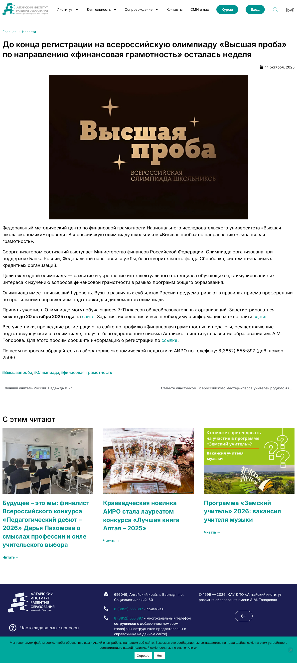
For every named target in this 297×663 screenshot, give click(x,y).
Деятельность (102, 9)
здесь (260, 316)
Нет (159, 656)
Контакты (174, 9)
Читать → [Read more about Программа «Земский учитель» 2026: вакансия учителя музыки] (212, 532)
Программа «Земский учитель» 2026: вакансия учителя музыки (242, 511)
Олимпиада (47, 372)
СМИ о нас (199, 9)
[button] (244, 616)
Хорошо (143, 656)
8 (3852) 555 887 (128, 609)
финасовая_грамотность (87, 372)
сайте (88, 316)
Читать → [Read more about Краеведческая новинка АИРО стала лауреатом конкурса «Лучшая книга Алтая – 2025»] (111, 541)
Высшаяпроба (18, 372)
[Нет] (290, 650)
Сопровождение (141, 9)
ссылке (169, 340)
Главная (9, 32)
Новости (29, 32)
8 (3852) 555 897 (128, 618)
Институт (68, 9)
